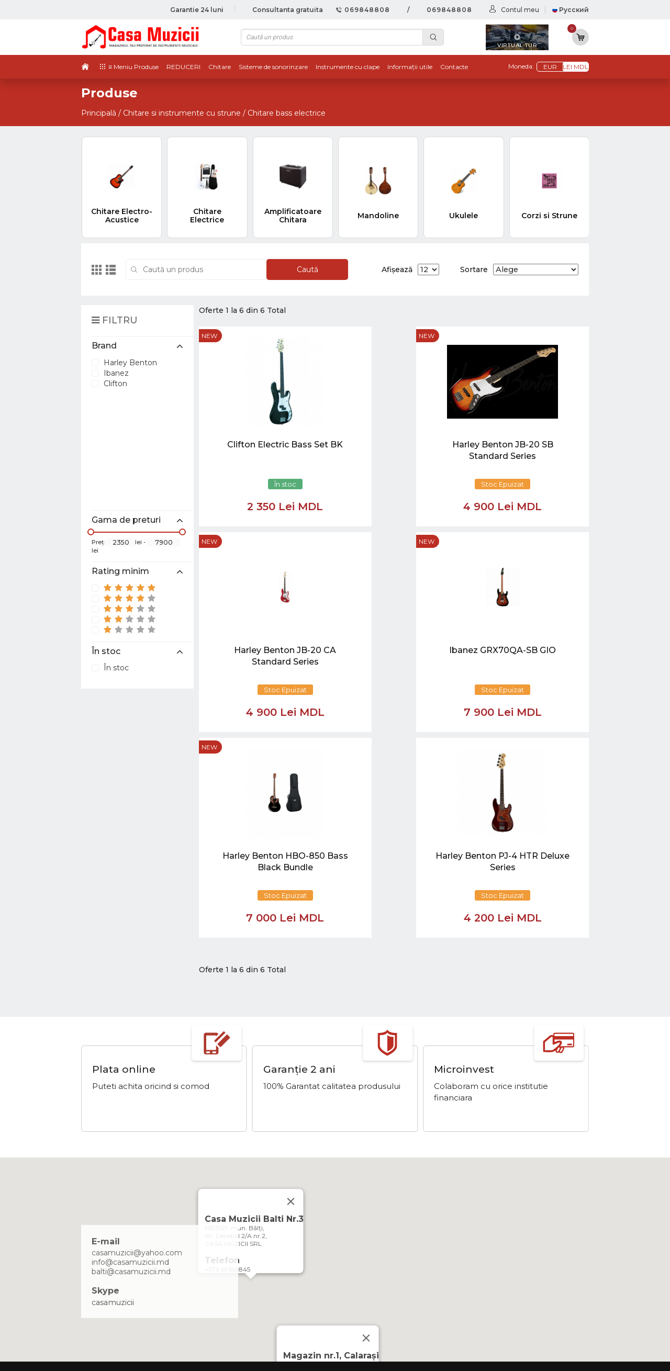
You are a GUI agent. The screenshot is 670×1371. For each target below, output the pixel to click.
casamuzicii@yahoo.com (137, 1047)
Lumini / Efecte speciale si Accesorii (518, 1275)
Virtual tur (377, 1211)
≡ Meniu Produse (133, 67)
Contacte (454, 67)
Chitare (219, 67)
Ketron (372, 1221)
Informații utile (409, 67)
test (366, 1232)
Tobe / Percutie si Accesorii (502, 1211)
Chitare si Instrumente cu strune (513, 1200)
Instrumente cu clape (347, 67)
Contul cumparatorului (402, 1264)
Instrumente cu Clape (493, 1221)
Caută (307, 269)
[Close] (366, 1132)
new (209, 336)
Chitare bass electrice (287, 113)
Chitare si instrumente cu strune (182, 113)
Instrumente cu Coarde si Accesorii (518, 1232)
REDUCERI (183, 67)
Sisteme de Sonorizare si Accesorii (516, 1264)
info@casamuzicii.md (130, 1057)
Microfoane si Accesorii (495, 1253)
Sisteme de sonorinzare (273, 67)
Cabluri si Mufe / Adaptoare (503, 1286)
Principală (98, 113)
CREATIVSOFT (562, 1356)
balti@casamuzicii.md (131, 1066)
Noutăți (373, 1200)
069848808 (363, 10)
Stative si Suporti (483, 1307)
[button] (251, 1083)
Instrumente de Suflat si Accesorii (515, 1243)
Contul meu (520, 10)
